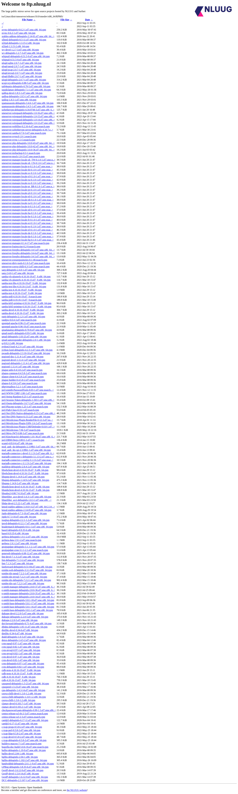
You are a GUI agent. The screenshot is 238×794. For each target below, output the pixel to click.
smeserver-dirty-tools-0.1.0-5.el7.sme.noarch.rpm (26, 263)
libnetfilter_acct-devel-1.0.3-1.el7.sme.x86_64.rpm (26, 496)
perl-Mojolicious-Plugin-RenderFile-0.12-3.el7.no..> (27, 420)
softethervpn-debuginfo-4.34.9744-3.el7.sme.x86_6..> (28, 109)
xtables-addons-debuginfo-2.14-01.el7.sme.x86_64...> (28, 36)
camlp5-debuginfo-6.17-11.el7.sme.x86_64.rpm (25, 720)
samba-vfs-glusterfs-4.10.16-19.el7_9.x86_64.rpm (26, 276)
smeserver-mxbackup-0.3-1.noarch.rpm (21, 153)
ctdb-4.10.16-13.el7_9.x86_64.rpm (19, 680)
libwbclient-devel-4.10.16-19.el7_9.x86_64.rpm (25, 470)
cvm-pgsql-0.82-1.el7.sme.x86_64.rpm (20, 647)
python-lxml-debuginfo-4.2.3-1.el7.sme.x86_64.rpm (27, 350)
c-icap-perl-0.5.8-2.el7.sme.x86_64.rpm (21, 730)
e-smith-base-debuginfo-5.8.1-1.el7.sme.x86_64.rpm (27, 610)
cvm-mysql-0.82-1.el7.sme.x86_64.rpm (21, 653)
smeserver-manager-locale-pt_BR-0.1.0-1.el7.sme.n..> (28, 186)
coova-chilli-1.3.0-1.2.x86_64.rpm (18, 700)
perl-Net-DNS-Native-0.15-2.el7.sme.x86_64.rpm (26, 416)
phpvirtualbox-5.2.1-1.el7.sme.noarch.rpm (22, 386)
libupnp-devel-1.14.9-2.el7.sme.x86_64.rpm (23, 476)
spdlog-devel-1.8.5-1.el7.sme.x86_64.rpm (22, 93)
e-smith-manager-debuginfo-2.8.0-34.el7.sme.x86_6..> (28, 597)
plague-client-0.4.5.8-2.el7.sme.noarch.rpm (23, 376)
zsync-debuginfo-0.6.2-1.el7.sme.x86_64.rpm (24, 29)
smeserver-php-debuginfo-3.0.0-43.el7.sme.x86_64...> (28, 143)
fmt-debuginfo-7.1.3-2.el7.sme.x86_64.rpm (23, 560)
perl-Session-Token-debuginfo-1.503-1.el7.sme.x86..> (28, 400)
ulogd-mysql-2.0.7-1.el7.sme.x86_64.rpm (22, 73)
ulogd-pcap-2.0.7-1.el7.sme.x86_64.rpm (21, 69)
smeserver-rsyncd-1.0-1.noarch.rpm (19, 136)
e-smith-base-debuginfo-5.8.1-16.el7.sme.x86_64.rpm (28, 607)
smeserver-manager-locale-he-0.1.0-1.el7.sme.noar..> (27, 216)
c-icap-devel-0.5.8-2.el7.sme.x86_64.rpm (22, 737)
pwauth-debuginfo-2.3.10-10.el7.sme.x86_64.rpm (26, 353)
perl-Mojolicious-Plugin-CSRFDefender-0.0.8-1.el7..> (28, 426)
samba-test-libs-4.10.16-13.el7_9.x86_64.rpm (24, 286)
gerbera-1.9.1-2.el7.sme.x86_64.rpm (19, 543)
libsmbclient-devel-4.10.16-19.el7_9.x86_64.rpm (25, 486)
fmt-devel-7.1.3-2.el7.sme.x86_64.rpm (20, 556)
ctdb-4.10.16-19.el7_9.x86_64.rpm (19, 677)
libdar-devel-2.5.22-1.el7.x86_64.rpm (20, 503)
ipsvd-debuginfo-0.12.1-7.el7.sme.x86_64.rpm (24, 523)
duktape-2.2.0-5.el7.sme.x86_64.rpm (19, 620)
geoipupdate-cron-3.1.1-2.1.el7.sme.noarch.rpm (25, 550)
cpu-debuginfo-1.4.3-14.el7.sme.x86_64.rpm (23, 690)
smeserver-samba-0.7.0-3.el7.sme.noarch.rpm (24, 133)
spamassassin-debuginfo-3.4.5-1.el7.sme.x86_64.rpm (27, 106)
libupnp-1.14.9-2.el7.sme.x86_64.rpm (20, 483)
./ (2, 26)
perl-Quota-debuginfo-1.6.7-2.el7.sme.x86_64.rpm (26, 403)
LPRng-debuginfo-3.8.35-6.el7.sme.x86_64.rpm (25, 767)
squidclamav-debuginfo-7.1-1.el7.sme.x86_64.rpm (26, 89)
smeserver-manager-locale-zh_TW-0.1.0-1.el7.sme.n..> (28, 159)
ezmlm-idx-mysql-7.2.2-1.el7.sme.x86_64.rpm (24, 576)
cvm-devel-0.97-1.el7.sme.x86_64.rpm (20, 657)
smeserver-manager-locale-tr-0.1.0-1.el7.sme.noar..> (27, 166)
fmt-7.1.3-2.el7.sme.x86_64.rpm (17, 563)
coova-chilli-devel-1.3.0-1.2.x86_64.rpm (21, 693)
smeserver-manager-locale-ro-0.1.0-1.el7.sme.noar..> (27, 183)
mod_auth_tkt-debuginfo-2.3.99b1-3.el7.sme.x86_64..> (29, 446)
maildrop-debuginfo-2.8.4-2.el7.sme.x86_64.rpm (25, 466)
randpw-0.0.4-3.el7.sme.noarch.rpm (19, 320)
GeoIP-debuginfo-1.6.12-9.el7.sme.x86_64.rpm (25, 777)
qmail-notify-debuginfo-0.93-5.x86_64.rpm (23, 333)
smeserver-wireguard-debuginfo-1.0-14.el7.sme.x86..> (28, 119)
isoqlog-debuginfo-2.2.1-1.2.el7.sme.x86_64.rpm (25, 520)
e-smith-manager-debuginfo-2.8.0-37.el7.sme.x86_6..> (28, 586)
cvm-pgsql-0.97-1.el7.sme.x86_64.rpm (20, 643)
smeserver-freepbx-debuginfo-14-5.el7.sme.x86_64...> (28, 250)
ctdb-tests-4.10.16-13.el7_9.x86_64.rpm (21, 673)
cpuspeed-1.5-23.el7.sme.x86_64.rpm (20, 687)
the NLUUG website (77, 790)
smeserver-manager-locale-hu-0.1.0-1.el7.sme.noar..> (28, 213)
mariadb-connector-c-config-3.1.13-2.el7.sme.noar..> (27, 460)
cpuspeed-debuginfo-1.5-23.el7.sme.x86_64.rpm (25, 683)
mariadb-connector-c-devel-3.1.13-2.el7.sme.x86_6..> (28, 453)
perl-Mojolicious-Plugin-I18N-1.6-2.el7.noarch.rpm (27, 423)
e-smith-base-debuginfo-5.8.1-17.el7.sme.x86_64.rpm (28, 603)
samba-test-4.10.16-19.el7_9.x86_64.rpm (22, 290)
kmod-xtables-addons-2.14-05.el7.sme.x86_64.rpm (26, 510)
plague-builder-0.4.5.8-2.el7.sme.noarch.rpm (23, 380)
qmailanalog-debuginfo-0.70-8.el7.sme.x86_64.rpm (27, 330)
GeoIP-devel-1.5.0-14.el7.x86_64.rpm (20, 773)
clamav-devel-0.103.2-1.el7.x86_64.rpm (21, 707)
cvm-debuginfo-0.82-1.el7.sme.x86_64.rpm (23, 667)
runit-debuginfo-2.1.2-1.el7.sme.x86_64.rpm (23, 316)
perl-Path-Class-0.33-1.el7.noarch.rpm (20, 410)
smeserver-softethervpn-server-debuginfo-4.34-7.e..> (27, 129)
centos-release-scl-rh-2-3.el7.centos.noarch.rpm (25, 713)
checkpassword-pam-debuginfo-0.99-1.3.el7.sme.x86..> (29, 710)
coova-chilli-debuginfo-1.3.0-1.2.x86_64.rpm (24, 697)
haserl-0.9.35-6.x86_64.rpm (15, 533)
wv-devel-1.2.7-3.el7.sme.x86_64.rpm (20, 49)
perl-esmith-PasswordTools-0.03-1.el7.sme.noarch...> (28, 390)
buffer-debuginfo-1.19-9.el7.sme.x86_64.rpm (24, 750)
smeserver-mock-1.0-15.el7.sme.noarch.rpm (23, 156)
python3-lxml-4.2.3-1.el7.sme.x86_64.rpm (22, 346)
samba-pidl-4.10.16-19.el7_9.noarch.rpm (22, 296)
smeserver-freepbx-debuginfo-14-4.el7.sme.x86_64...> (28, 253)
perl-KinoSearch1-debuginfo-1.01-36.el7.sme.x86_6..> (28, 436)
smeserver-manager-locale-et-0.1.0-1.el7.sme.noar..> (27, 223)
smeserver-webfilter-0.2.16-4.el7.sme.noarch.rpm (26, 126)
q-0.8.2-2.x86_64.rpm (12, 343)
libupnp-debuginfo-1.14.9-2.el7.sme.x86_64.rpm (25, 480)
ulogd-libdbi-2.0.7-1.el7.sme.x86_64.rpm (22, 76)
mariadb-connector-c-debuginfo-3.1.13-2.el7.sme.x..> (28, 456)
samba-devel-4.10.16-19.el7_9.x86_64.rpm (23, 310)
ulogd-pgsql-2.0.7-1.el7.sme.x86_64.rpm (21, 66)
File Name (27, 19)
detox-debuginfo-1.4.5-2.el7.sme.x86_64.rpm (24, 640)
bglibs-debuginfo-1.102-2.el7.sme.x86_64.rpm (24, 760)
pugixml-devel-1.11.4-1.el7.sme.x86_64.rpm (23, 360)
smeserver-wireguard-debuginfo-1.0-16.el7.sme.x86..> (28, 113)
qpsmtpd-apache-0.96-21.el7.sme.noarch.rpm (24, 323)
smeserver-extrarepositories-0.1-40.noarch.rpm (24, 260)
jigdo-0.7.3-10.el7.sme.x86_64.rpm (19, 516)
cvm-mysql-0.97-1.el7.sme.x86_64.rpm (21, 650)
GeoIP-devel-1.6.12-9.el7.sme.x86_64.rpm (22, 770)
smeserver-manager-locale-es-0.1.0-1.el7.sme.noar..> (27, 226)
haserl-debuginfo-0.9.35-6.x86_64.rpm (20, 530)
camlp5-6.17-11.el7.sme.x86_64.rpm (19, 723)
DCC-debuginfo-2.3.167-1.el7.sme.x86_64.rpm (25, 780)
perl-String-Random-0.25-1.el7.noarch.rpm (23, 396)
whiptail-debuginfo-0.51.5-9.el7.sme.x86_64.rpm (26, 56)
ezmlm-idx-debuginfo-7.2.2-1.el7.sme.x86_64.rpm (26, 580)
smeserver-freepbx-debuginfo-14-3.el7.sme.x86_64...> (28, 256)
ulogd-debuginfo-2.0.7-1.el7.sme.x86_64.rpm (24, 79)
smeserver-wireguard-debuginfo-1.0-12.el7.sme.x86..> (28, 123)
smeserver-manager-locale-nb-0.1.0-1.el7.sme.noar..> (28, 200)
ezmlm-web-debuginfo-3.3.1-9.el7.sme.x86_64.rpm (27, 570)
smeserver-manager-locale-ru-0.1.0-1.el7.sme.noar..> (27, 179)
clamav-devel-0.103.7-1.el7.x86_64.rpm (21, 703)
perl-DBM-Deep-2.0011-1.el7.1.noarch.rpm (23, 440)
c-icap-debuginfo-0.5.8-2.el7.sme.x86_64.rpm (24, 740)
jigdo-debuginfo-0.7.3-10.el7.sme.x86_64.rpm (24, 513)
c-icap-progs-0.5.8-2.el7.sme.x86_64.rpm (22, 727)
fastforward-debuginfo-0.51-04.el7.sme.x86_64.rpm (27, 566)
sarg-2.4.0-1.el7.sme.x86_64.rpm (18, 273)
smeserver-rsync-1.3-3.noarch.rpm (18, 139)
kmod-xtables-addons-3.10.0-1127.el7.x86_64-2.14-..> (28, 506)
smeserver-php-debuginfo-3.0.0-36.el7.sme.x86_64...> (28, 149)
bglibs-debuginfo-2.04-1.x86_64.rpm (20, 757)
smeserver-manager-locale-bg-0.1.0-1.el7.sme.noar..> (28, 240)
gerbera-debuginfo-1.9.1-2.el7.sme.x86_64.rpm (25, 536)
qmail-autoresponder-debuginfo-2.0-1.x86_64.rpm (26, 340)
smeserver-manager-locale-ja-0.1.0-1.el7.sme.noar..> (27, 203)
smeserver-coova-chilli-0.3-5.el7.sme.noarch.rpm (26, 266)
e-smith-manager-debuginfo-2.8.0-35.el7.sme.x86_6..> (28, 593)
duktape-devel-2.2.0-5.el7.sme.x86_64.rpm (23, 613)
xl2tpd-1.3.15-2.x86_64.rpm (15, 46)
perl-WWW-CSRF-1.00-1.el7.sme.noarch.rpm (24, 393)
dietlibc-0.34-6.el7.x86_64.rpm (17, 633)
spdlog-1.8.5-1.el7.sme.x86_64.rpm (19, 99)
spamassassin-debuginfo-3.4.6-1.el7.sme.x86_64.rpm (27, 103)
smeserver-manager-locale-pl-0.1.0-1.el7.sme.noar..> (27, 193)
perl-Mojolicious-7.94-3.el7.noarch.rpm (21, 430)
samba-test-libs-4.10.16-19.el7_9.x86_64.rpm (24, 283)
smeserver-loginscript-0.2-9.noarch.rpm (21, 246)
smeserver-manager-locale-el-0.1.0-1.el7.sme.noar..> (27, 230)
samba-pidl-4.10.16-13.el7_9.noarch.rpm (22, 300)
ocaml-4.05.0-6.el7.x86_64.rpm (17, 443)
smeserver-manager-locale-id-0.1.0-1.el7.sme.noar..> (27, 210)
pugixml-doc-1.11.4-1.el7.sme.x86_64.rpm (22, 356)
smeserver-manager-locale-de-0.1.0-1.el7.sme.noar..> (27, 233)
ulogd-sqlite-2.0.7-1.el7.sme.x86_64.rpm (21, 63)
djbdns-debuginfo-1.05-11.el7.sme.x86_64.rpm (25, 627)
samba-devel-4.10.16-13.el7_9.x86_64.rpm (23, 313)
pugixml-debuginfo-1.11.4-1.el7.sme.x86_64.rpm (26, 363)
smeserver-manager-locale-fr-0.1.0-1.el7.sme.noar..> (27, 220)
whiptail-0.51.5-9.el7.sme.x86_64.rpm (20, 59)
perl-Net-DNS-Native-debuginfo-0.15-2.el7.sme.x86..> (28, 413)
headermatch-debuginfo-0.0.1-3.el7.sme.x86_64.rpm (27, 526)
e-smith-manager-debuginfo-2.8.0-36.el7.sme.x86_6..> (28, 590)
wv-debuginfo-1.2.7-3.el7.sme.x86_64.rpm (23, 53)
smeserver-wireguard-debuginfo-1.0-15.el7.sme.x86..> (28, 116)
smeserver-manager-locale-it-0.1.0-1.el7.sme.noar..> (27, 206)
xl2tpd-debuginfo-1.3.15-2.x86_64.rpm (21, 43)
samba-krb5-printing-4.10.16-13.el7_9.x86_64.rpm (26, 306)
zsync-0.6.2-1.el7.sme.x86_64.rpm (18, 33)
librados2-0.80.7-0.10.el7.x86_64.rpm (20, 493)
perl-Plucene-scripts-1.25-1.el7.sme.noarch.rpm (25, 406)
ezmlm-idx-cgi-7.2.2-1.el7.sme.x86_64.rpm (23, 583)
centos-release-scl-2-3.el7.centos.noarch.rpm (23, 717)
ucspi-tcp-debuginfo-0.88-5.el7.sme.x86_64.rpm (25, 83)
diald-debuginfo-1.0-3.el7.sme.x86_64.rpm (23, 637)
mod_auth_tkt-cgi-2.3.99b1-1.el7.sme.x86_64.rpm (26, 450)
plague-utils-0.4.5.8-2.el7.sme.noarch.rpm (22, 370)
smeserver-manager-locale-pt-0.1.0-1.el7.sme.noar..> (27, 189)
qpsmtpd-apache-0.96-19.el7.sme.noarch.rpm (24, 326)
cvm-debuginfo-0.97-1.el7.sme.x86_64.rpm (23, 663)
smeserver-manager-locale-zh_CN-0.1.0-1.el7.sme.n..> (28, 163)
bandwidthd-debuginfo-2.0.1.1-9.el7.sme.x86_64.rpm (28, 763)
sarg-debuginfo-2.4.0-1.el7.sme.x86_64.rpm (23, 270)
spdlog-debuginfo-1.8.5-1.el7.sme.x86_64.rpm (24, 96)
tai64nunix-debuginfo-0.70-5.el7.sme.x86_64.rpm (26, 86)
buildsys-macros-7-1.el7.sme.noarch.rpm (21, 743)
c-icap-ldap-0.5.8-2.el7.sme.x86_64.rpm (21, 733)
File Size (65, 19)
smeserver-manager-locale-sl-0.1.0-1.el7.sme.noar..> (27, 176)
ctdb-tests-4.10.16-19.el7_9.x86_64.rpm (21, 670)
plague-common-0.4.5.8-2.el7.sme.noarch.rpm (24, 373)
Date (87, 19)
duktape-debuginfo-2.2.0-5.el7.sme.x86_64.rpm (25, 617)
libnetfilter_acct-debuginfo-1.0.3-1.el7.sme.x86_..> (26, 500)
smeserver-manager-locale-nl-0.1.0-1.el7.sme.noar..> (27, 196)
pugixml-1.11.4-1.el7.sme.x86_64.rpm (20, 366)
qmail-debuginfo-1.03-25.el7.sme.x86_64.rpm (24, 336)
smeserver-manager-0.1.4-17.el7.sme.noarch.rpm (25, 243)
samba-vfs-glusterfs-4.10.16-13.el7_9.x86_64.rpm (26, 280)
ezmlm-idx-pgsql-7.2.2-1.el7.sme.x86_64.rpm (24, 573)
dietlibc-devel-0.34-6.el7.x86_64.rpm (20, 630)
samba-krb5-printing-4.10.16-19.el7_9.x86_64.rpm (26, 303)
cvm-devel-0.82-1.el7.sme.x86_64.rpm (20, 660)
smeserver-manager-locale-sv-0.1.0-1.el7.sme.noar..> (27, 173)
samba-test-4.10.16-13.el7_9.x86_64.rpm (22, 293)
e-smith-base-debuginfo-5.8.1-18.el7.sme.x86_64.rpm (28, 600)
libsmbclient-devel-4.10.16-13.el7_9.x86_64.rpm (25, 490)
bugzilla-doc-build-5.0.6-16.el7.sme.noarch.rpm (25, 747)
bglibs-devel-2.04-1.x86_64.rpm (17, 753)
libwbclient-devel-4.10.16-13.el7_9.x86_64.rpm (25, 473)
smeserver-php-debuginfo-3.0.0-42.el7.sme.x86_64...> (28, 146)
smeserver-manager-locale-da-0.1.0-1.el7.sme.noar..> (27, 236)
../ (2, 23)
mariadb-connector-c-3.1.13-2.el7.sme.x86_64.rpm (26, 463)
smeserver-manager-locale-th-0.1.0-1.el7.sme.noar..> (27, 169)
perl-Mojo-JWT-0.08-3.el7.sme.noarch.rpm (23, 433)
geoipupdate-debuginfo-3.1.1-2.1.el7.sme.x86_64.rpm (28, 546)
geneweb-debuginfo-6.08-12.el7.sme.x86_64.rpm (26, 553)
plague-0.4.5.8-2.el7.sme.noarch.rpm (19, 383)
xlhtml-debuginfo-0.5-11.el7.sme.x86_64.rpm (24, 39)
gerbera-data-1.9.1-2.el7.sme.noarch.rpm (21, 540)
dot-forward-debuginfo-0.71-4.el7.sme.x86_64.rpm (26, 623)
